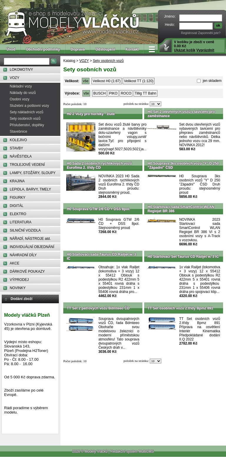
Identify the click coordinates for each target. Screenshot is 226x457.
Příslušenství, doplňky (27, 125)
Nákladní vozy (21, 86)
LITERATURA (20, 222)
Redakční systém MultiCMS (132, 451)
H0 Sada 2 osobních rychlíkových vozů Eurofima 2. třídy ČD (99, 165)
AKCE (14, 263)
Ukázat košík (184, 50)
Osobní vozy (19, 99)
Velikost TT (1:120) (138, 81)
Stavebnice (18, 131)
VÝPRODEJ (19, 280)
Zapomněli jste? (209, 33)
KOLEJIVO (18, 140)
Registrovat (189, 33)
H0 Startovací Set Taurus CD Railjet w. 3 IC (183, 256)
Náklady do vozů (23, 93)
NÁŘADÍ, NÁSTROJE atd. (30, 239)
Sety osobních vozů (25, 119)
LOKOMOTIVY (21, 70)
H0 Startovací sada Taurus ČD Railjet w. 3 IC (101, 256)
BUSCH (99, 93)
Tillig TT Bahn (145, 93)
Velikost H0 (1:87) (107, 81)
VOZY (14, 78)
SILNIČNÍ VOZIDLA (25, 230)
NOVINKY (18, 288)
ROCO (126, 93)
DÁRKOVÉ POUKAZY (27, 271)
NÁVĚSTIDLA (21, 156)
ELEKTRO (18, 214)
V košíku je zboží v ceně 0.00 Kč (194, 46)
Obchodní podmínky (43, 49)
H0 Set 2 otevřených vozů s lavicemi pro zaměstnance (181, 114)
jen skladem (212, 81)
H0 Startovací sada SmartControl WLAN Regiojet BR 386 (181, 209)
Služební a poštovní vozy (29, 106)
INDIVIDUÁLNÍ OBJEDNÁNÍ (32, 247)
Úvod (10, 49)
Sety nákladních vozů (26, 112)
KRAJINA (17, 181)
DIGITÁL (17, 206)
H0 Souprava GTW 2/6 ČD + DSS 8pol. (98, 209)
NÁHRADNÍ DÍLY (23, 255)
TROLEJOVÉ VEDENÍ (27, 165)
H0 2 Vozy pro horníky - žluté (91, 114)
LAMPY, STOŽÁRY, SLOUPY (33, 173)
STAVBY (16, 148)
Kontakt (132, 49)
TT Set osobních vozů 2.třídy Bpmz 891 (180, 308)
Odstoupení (105, 49)
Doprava (78, 49)
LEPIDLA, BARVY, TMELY (30, 189)
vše (86, 81)
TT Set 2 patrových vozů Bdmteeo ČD (98, 308)
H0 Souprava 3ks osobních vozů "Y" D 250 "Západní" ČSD (183, 165)
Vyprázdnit (205, 50)
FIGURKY (17, 197)
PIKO (113, 93)
